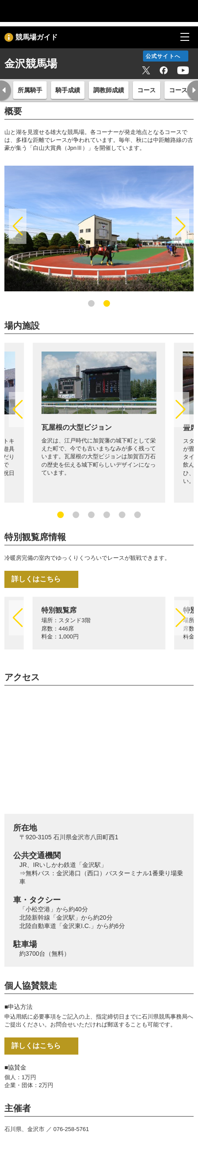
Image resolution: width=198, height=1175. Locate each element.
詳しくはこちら (36, 579)
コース (146, 90)
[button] (17, 226)
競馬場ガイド (36, 37)
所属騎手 (30, 90)
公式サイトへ (163, 56)
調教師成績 (108, 90)
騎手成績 (67, 90)
